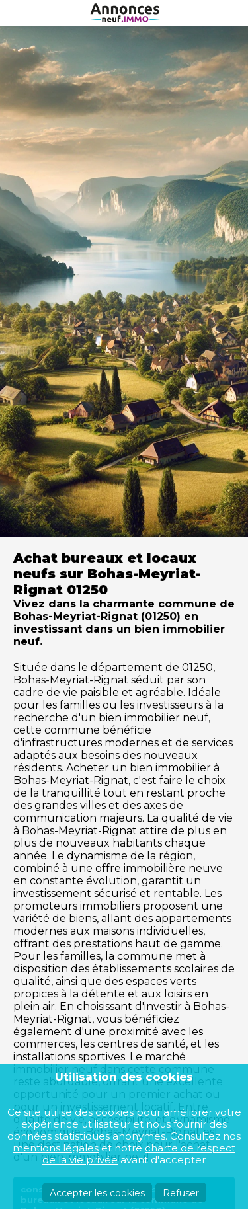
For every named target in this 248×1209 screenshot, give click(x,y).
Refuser (181, 1193)
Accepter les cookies (97, 1193)
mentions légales (56, 1148)
